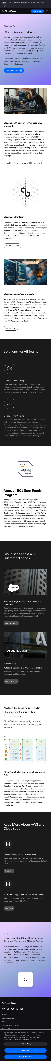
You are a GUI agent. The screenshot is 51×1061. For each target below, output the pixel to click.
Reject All (25, 1051)
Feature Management (10, 1029)
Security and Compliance (11, 1025)
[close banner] (48, 2)
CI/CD (4, 1022)
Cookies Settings (25, 1044)
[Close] (47, 1033)
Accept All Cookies (25, 1057)
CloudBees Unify (8, 1018)
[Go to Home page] (9, 11)
